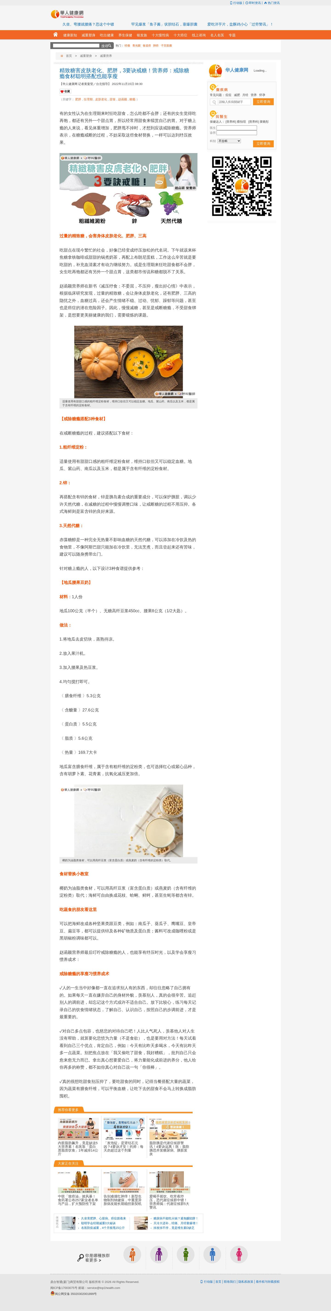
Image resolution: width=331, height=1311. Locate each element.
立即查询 (263, 102)
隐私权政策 (245, 1281)
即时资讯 (253, 3)
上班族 (132, 1257)
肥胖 (78, 99)
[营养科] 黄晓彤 (258, 121)
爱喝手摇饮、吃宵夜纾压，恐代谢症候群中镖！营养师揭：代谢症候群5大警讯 (169, 1194)
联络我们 (230, 1281)
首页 (69, 56)
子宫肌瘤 (166, 45)
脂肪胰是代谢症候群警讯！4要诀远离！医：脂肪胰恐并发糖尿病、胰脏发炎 (169, 1141)
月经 (245, 95)
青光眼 (136, 45)
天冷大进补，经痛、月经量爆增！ (176, 1223)
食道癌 (147, 45)
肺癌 (156, 45)
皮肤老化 (101, 99)
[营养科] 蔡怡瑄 (235, 121)
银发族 (159, 1257)
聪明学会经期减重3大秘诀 (98, 1223)
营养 (254, 95)
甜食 (113, 99)
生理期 (88, 99)
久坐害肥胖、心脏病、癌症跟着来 (103, 1218)
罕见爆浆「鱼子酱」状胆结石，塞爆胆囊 (164, 24)
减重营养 (106, 56)
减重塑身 (86, 56)
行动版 (235, 3)
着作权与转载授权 (268, 1281)
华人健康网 (68, 14)
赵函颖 (122, 99)
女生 (239, 1257)
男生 (212, 1257)
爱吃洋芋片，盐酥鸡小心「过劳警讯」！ (240, 24)
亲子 (186, 1257)
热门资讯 (271, 3)
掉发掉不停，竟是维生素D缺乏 (174, 1228)
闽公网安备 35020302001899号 (76, 1294)
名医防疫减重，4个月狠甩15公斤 (103, 1228)
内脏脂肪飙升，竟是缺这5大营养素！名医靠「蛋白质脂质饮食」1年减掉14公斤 (78, 1141)
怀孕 (262, 95)
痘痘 (228, 95)
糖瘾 (132, 99)
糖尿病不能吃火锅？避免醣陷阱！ (176, 1218)
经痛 (127, 45)
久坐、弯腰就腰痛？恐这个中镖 (88, 24)
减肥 (237, 95)
